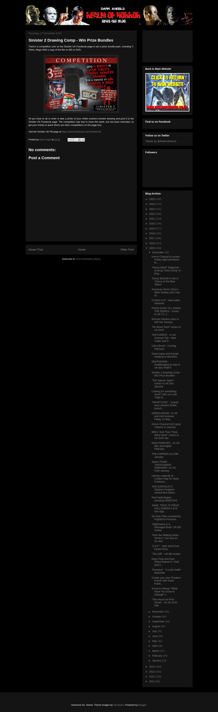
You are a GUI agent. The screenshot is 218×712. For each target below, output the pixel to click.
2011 (152, 681)
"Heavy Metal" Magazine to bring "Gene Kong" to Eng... (166, 270)
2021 (152, 218)
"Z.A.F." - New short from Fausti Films (165, 547)
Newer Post (36, 249)
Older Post (127, 249)
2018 (152, 233)
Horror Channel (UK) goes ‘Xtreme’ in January (166, 426)
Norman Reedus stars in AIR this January (165, 321)
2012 (152, 676)
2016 (152, 243)
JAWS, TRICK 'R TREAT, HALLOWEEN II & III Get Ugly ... (165, 508)
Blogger (142, 705)
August (156, 626)
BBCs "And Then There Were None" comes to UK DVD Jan (165, 435)
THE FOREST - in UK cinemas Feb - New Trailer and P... (164, 337)
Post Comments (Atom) (88, 259)
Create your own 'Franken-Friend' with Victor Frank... (166, 580)
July (154, 631)
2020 (152, 223)
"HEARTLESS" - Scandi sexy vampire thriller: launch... (165, 405)
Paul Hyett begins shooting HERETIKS (164, 499)
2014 (152, 666)
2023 (152, 209)
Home (82, 249)
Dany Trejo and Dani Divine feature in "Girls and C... (165, 561)
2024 (152, 204)
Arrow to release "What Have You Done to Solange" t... (164, 591)
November (158, 611)
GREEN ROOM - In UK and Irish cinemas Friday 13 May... (165, 416)
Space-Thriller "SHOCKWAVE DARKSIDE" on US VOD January (164, 466)
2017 (152, 238)
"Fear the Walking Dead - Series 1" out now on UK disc (166, 538)
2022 (152, 213)
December (158, 252)
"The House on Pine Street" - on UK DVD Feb (164, 602)
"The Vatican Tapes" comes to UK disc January (163, 383)
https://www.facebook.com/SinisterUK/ (81, 131)
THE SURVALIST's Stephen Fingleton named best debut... (164, 489)
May (155, 641)
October (157, 616)
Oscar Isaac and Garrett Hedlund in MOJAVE (165, 355)
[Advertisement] (161, 45)
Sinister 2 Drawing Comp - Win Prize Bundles (166, 374)
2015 (152, 248)
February (157, 655)
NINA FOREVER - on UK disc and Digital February (166, 446)
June (155, 636)
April (155, 645)
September (158, 621)
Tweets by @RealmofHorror (160, 141)
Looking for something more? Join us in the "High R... (164, 394)
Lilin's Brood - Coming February (164, 347)
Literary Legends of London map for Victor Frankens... (165, 478)
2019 (152, 228)
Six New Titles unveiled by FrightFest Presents (166, 518)
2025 (152, 199)
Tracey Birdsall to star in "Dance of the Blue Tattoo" (165, 281)
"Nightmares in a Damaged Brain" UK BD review (166, 527)
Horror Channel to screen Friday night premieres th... (166, 259)
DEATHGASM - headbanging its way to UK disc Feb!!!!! (166, 364)
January (157, 660)
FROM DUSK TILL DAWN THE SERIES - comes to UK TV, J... (166, 311)
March (156, 650)
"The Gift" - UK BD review (166, 553)
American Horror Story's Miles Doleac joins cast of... (166, 292)
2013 (152, 671)
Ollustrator (118, 705)
